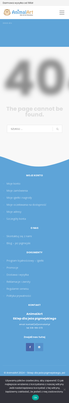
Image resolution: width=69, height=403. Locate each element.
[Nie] (64, 389)
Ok (35, 397)
